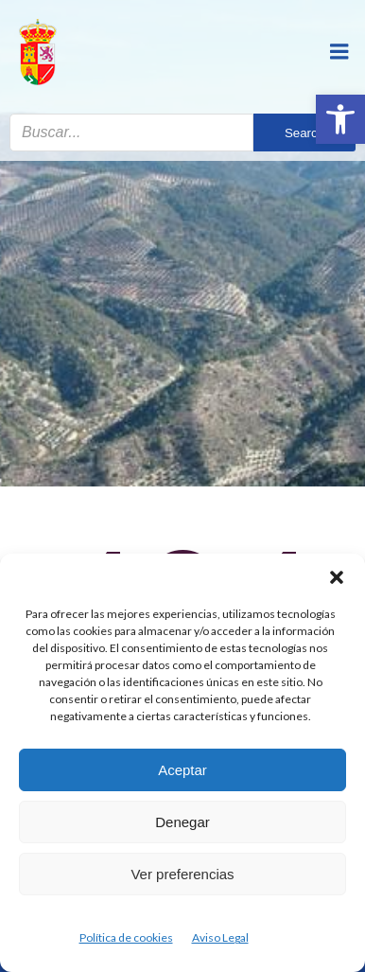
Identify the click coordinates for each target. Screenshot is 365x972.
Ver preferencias (182, 874)
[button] (340, 119)
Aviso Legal (220, 937)
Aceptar (182, 770)
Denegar (182, 822)
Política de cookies (126, 937)
